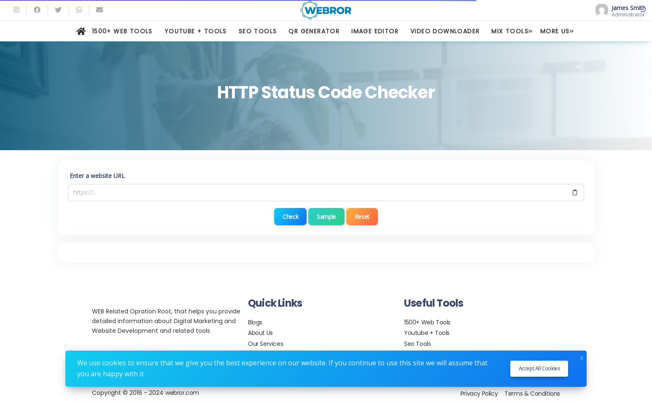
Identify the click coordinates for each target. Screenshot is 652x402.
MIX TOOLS (509, 31)
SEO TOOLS (258, 31)
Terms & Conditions (532, 393)
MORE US (555, 31)
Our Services (265, 344)
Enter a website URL (97, 176)
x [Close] (581, 357)
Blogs (255, 322)
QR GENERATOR (313, 31)
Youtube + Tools (427, 333)
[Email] (99, 10)
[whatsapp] (79, 10)
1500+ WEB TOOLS (122, 31)
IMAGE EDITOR (375, 31)
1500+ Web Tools (427, 322)
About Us (260, 333)
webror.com (182, 393)
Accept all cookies (539, 368)
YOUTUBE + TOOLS (195, 31)
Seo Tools (417, 344)
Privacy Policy (479, 393)
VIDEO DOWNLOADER (445, 31)
